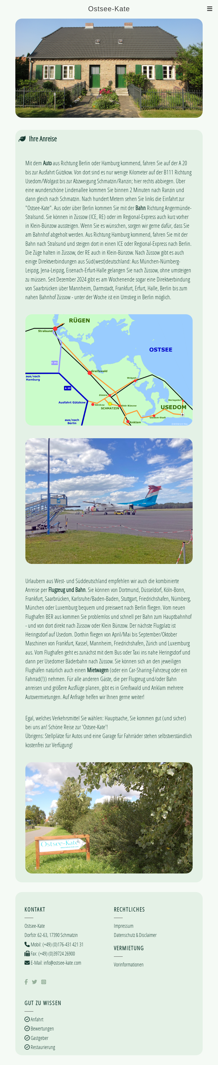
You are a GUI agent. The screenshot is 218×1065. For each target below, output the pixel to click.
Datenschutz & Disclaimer (135, 934)
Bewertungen (42, 1028)
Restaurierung (42, 1047)
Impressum (123, 925)
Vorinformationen (129, 964)
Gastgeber (39, 1037)
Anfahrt (36, 1019)
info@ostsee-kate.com (62, 962)
